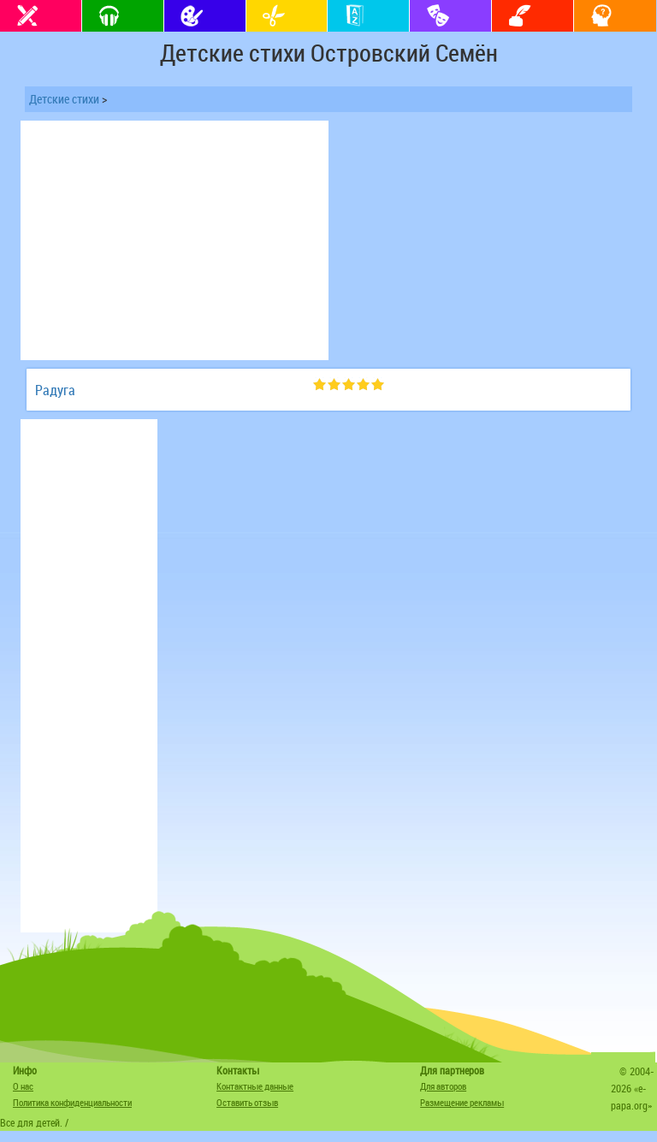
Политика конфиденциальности (72, 1102)
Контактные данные (254, 1086)
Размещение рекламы (462, 1102)
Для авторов (443, 1086)
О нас (23, 1086)
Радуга (55, 390)
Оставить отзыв (247, 1102)
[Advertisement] (174, 240)
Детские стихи (64, 99)
